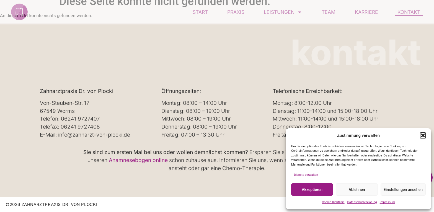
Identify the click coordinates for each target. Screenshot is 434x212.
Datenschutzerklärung (362, 202)
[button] (423, 135)
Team (328, 12)
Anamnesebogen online (138, 160)
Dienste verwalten (306, 175)
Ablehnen (357, 189)
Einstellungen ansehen (403, 189)
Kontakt (408, 12)
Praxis (235, 12)
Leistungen (283, 12)
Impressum (387, 202)
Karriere (366, 12)
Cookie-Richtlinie (333, 202)
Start (200, 12)
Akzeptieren (312, 189)
